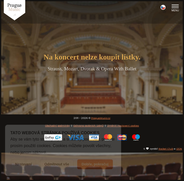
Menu (175, 8)
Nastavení (23, 164)
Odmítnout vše (56, 164)
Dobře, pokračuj (95, 164)
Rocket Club (166, 176)
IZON (179, 176)
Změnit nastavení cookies (123, 154)
